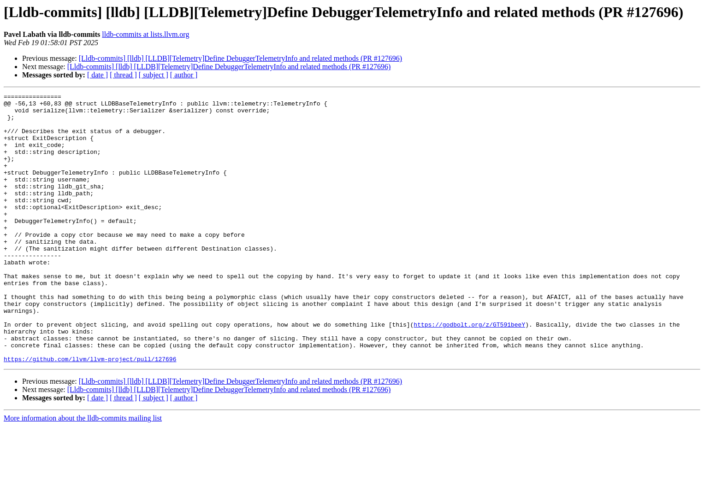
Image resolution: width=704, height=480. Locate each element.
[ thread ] (123, 75)
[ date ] (97, 75)
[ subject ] (153, 75)
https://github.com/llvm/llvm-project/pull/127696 (90, 413)
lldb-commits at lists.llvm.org (145, 34)
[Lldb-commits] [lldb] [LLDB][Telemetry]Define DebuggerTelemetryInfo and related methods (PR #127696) (240, 58)
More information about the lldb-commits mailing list (83, 472)
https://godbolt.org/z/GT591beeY (469, 371)
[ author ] (184, 75)
